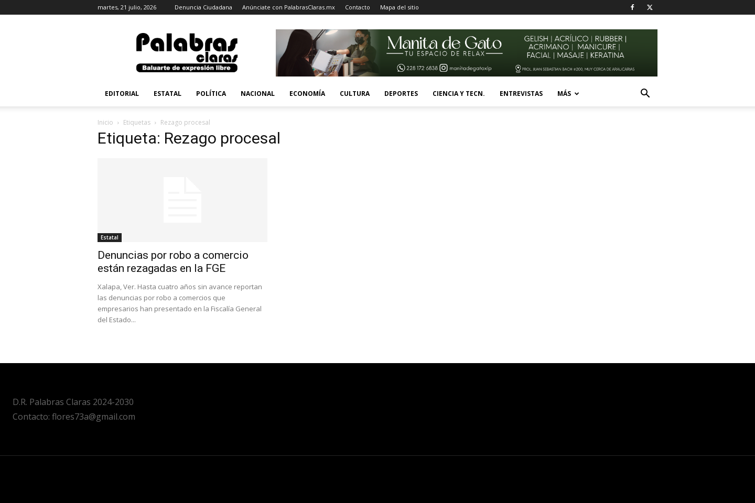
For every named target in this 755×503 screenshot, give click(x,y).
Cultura (355, 93)
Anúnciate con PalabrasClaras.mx (288, 7)
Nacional (258, 93)
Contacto (357, 7)
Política (211, 93)
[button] (644, 95)
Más (568, 93)
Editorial (122, 93)
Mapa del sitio (399, 7)
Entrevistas (521, 93)
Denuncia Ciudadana (203, 7)
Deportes (401, 93)
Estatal (167, 93)
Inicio (105, 122)
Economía (307, 93)
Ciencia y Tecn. (459, 93)
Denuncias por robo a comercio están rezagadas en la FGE (173, 262)
